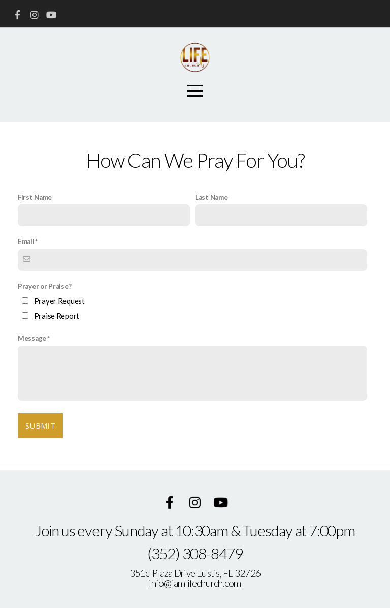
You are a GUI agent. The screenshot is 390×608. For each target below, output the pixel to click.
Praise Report (56, 315)
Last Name (211, 197)
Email (26, 241)
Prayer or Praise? (44, 286)
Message (32, 338)
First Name (35, 197)
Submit (40, 425)
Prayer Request (59, 301)
